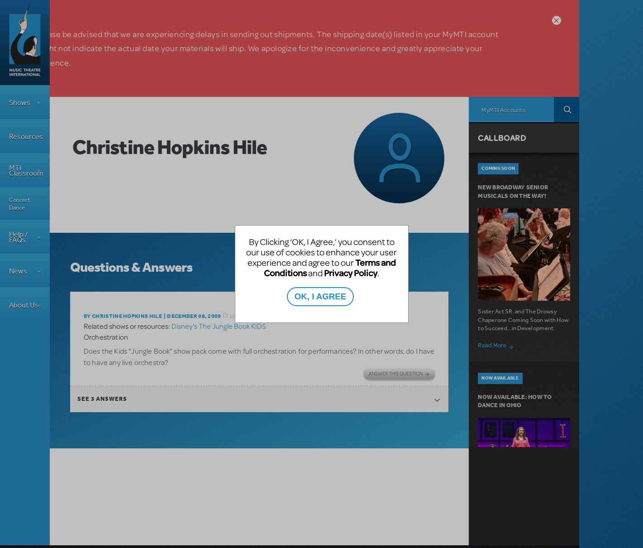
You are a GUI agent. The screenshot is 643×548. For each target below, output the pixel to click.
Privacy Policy (350, 272)
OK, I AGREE (320, 296)
